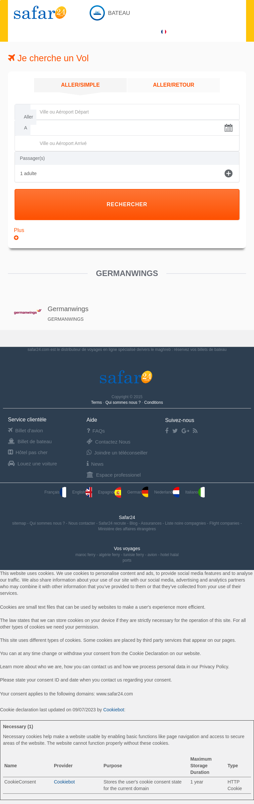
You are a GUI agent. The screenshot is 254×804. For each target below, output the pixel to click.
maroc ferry (85, 554)
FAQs (96, 431)
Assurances (152, 523)
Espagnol (109, 492)
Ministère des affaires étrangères (127, 529)
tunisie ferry (133, 554)
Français (55, 492)
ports (127, 560)
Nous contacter (82, 523)
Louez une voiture (32, 463)
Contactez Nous (109, 442)
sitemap (19, 523)
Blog (134, 523)
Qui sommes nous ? (124, 402)
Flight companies (224, 523)
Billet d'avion (25, 430)
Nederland (166, 492)
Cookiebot (113, 709)
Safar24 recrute (113, 523)
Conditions (153, 402)
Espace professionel (114, 475)
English (82, 492)
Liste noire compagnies (186, 523)
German (137, 492)
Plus (19, 234)
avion (152, 554)
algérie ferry (109, 554)
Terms (97, 402)
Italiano (195, 492)
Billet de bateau (30, 441)
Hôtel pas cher (28, 452)
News (95, 464)
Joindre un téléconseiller (117, 452)
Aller (28, 116)
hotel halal (169, 554)
